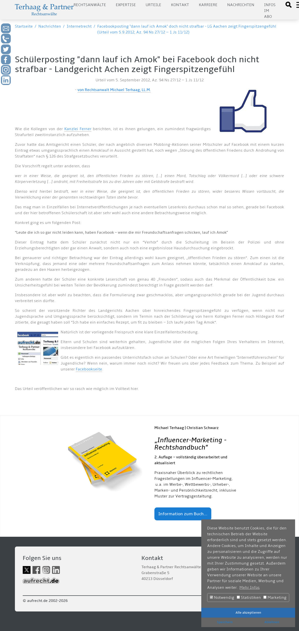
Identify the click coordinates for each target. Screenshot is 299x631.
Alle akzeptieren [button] (248, 612)
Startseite (24, 26)
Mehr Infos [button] (249, 587)
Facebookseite (89, 369)
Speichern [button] (225, 622)
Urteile (153, 4)
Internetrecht (79, 26)
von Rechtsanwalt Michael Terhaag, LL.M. (114, 89)
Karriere (208, 4)
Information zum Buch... (182, 513)
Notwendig (222, 597)
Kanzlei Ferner (77, 128)
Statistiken (249, 597)
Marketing (275, 597)
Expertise (126, 4)
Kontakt (180, 4)
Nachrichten (240, 4)
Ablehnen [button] (271, 622)
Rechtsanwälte (90, 4)
